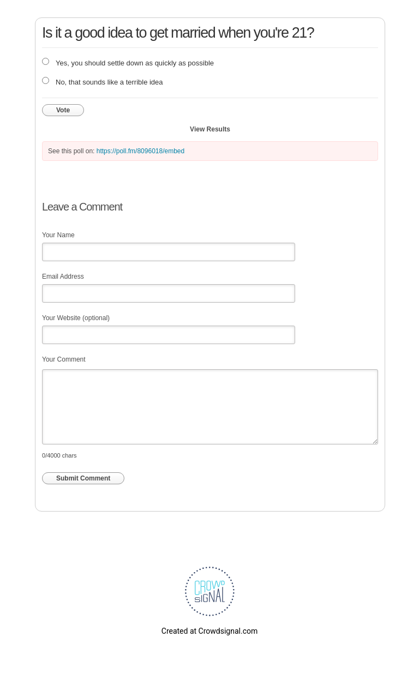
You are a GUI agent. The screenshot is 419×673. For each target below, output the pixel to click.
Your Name (58, 235)
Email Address (63, 276)
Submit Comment (83, 478)
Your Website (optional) (76, 318)
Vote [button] (63, 110)
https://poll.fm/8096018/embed (140, 151)
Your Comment (64, 359)
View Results (210, 129)
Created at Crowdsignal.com (209, 631)
